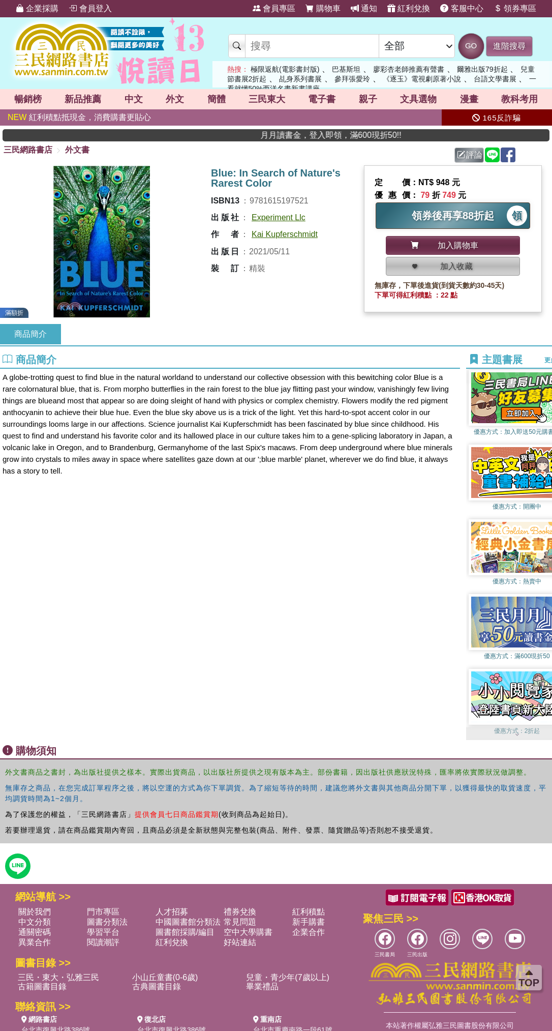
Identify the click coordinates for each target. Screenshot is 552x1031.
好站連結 (240, 942)
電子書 (321, 99)
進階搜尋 (509, 46)
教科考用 (519, 99)
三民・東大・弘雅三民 (58, 977)
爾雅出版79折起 (482, 69)
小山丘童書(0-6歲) (165, 977)
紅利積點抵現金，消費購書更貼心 (79, 117)
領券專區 (515, 8)
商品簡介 (30, 334)
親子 (368, 99)
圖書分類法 (107, 922)
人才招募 (172, 911)
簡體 (216, 99)
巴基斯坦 (346, 69)
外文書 (77, 149)
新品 (83, 99)
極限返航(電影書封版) (285, 69)
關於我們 (34, 911)
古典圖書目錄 (156, 986)
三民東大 (267, 99)
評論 (469, 155)
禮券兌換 (240, 911)
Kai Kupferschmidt (285, 234)
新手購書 (308, 922)
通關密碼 (34, 932)
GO (471, 45)
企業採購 (37, 8)
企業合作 (308, 932)
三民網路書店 (28, 149)
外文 (175, 99)
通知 (364, 8)
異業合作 (34, 942)
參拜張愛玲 (352, 79)
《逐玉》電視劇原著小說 (422, 79)
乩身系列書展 (300, 79)
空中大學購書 (248, 932)
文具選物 (418, 99)
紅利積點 (308, 911)
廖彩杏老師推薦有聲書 (408, 69)
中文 (134, 99)
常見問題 (240, 922)
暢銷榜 (28, 99)
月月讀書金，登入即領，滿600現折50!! (365, 135)
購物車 (322, 8)
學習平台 (103, 932)
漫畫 (469, 99)
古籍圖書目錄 (42, 986)
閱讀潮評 (103, 942)
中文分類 (34, 922)
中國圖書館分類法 (188, 922)
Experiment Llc (278, 217)
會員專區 (274, 8)
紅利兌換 (408, 8)
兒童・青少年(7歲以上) (287, 977)
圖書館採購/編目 (185, 932)
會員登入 (90, 8)
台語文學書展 (495, 79)
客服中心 (461, 8)
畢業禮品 (262, 986)
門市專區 (103, 911)
